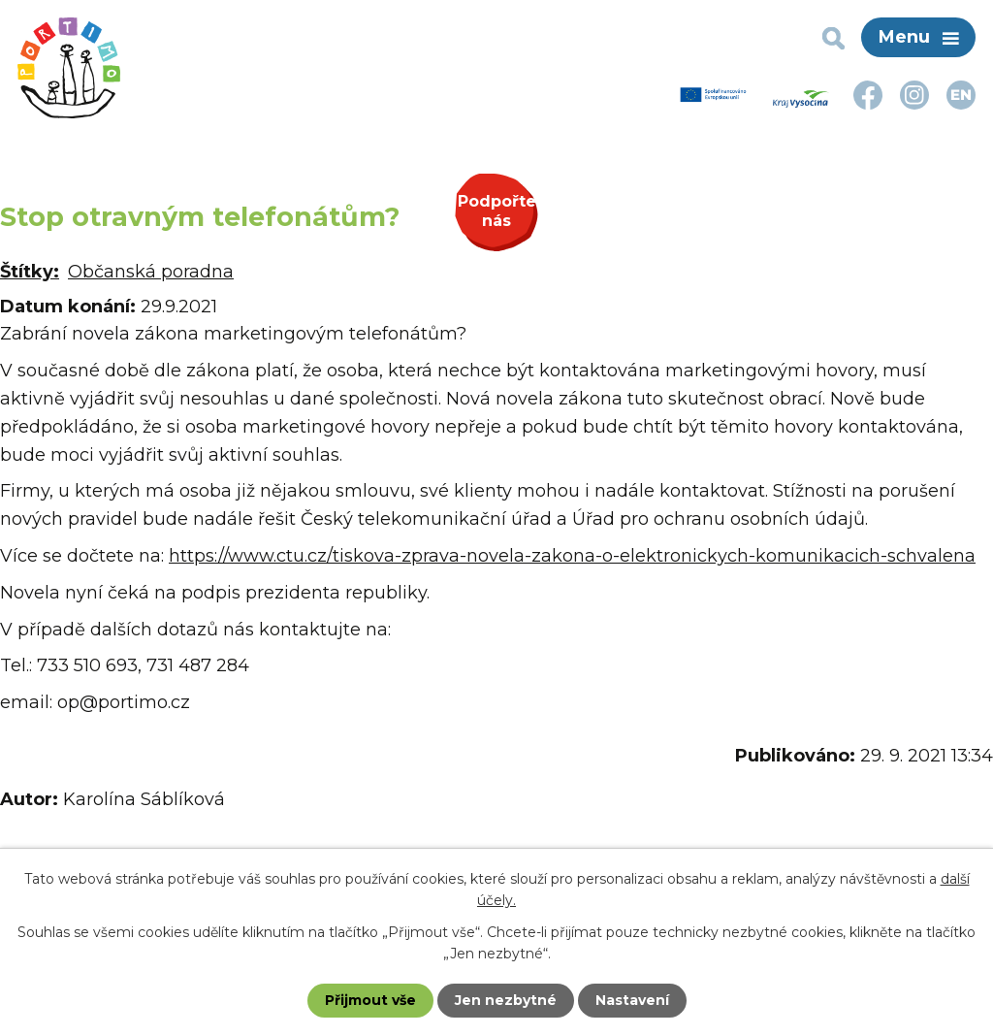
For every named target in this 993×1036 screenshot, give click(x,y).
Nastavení (632, 1000)
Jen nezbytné (506, 1000)
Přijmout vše (370, 1000)
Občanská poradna (151, 271)
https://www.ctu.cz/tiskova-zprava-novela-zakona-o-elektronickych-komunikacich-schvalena (572, 556)
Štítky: (29, 271)
